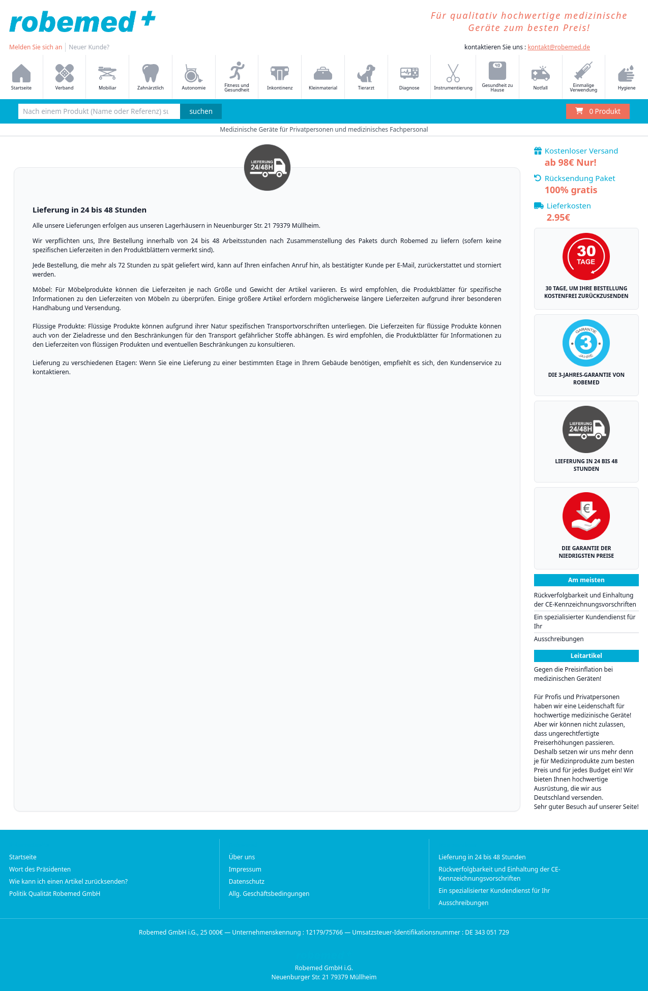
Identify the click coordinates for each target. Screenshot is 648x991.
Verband (64, 77)
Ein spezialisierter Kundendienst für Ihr (585, 621)
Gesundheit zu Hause (497, 77)
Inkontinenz (279, 77)
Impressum (245, 869)
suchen (201, 111)
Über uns (242, 857)
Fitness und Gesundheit (236, 77)
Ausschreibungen (559, 639)
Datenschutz (246, 881)
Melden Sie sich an (35, 47)
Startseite (23, 857)
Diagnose (409, 77)
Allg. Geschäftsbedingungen (269, 893)
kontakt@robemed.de (558, 47)
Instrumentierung (453, 77)
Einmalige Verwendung (583, 77)
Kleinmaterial (323, 77)
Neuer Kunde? (89, 47)
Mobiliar (107, 77)
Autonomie (193, 77)
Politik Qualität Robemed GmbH (55, 893)
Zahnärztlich (150, 77)
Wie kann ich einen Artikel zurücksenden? (68, 881)
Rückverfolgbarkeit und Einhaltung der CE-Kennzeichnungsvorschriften (585, 600)
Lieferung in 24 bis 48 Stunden (481, 857)
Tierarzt (366, 77)
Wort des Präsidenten (40, 869)
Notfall (541, 77)
